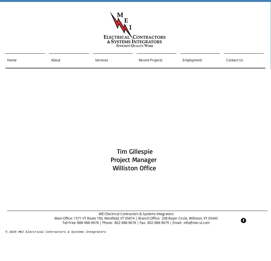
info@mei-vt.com (197, 222)
